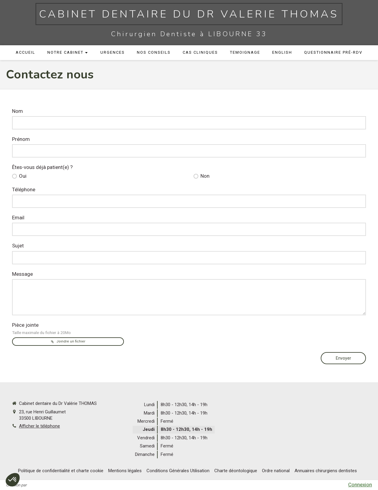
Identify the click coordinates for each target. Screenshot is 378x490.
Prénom (21, 139)
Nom (17, 111)
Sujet (18, 246)
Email (18, 218)
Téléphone (23, 189)
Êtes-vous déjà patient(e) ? (42, 167)
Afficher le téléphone (39, 426)
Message (22, 274)
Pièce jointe (41, 328)
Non (204, 176)
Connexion (360, 485)
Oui (22, 176)
